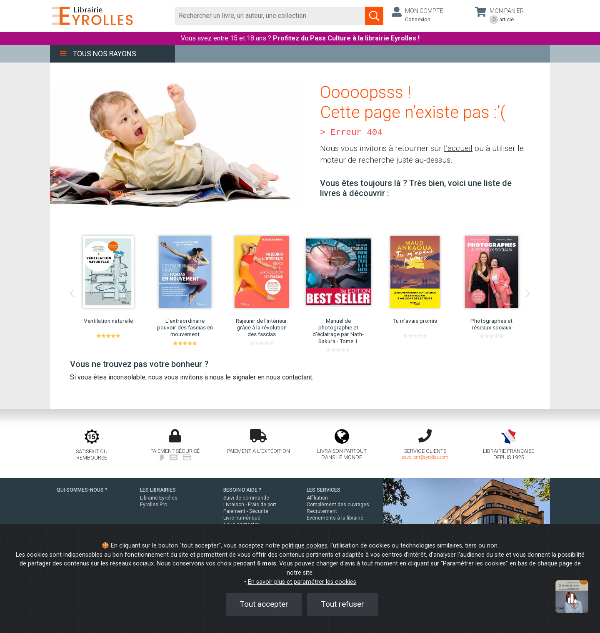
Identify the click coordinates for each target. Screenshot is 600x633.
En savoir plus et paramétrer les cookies (302, 581)
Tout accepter (264, 604)
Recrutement (322, 511)
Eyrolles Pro (153, 504)
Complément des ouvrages (338, 504)
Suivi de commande (246, 498)
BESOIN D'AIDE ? (242, 490)
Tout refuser (342, 604)
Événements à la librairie (335, 518)
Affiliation (317, 498)
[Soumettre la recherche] (374, 16)
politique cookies (305, 545)
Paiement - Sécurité (245, 511)
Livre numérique (241, 518)
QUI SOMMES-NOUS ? (82, 490)
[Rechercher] (270, 16)
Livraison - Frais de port (249, 504)
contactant (297, 377)
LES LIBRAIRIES (158, 490)
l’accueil (458, 148)
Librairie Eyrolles (159, 498)
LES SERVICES (323, 490)
